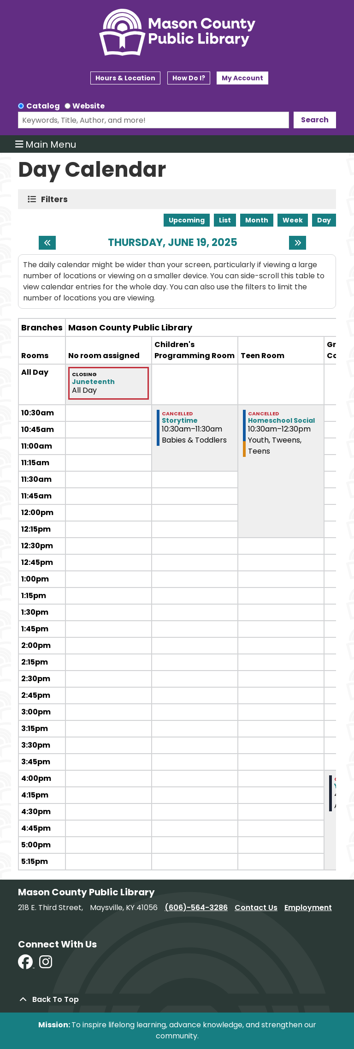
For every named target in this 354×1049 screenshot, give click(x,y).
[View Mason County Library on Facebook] (26, 964)
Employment (308, 907)
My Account (242, 78)
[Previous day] (47, 243)
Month (256, 220)
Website (88, 106)
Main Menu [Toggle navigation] (46, 144)
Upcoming (187, 220)
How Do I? (188, 78)
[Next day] (297, 243)
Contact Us (256, 907)
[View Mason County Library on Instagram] (45, 964)
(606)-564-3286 (196, 907)
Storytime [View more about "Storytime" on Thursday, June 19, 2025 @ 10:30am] (180, 420)
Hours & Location (125, 78)
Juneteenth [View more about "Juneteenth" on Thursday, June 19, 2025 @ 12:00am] (93, 381)
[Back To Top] (177, 1000)
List (225, 220)
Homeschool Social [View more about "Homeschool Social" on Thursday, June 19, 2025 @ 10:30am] (281, 420)
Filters (56, 199)
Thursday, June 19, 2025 (172, 243)
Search (315, 119)
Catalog (43, 106)
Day (324, 220)
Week (293, 220)
